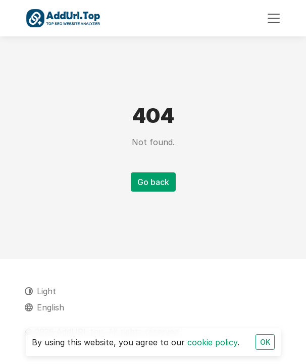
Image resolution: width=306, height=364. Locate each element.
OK (265, 342)
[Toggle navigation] (273, 18)
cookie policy (212, 342)
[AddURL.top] (63, 18)
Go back (153, 182)
